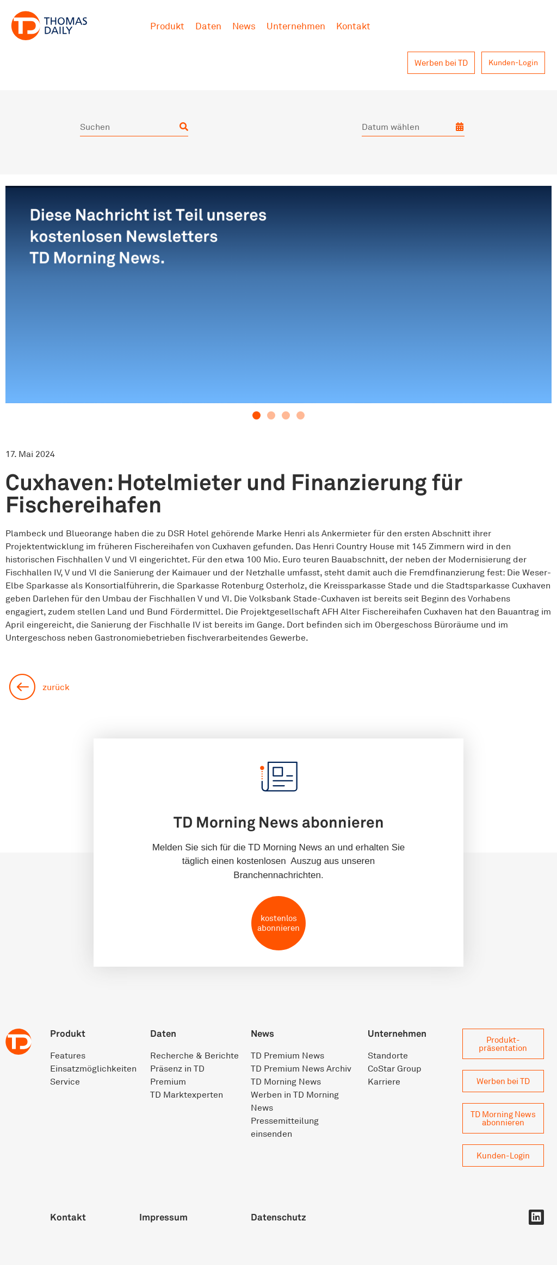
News (244, 26)
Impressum (163, 1217)
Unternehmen (296, 26)
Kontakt (353, 26)
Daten (208, 26)
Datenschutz (278, 1217)
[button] (256, 415)
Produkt (167, 26)
